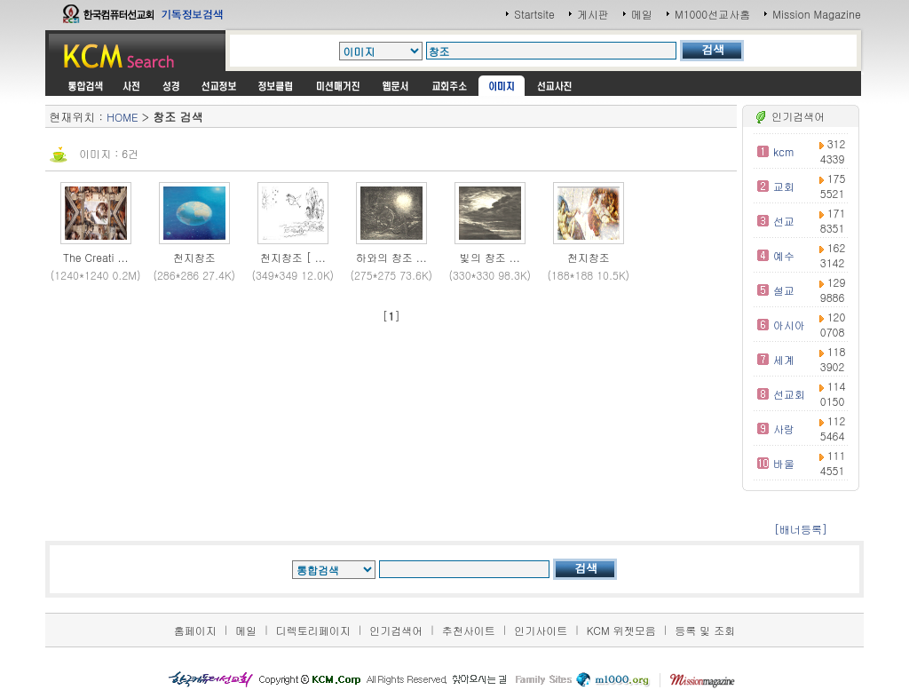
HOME (122, 116)
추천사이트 (468, 630)
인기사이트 (540, 630)
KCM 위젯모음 (621, 630)
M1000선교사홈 (712, 13)
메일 (641, 13)
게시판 (593, 13)
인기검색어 (396, 630)
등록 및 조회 (705, 630)
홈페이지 (195, 630)
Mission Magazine (816, 13)
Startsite (534, 13)
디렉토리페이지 (313, 630)
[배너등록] (800, 528)
